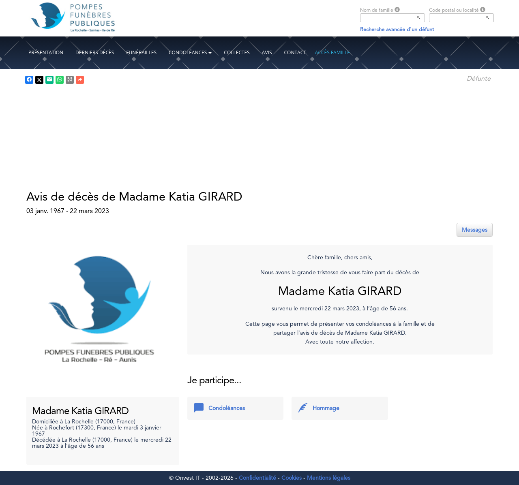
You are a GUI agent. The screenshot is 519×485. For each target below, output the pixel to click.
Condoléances (190, 52)
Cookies (291, 477)
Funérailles (141, 52)
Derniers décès (94, 52)
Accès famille (332, 52)
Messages (474, 229)
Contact (295, 52)
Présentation (45, 52)
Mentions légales (328, 477)
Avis (267, 52)
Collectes (237, 52)
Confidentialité (257, 477)
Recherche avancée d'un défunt (397, 29)
